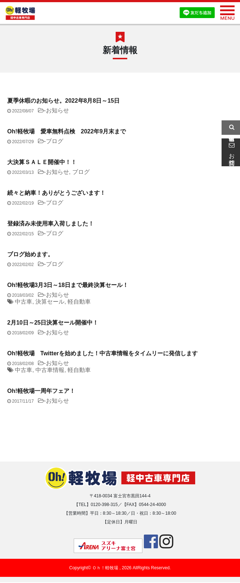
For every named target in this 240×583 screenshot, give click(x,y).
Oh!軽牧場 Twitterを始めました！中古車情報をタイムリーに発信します (102, 353)
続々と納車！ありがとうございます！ (56, 193)
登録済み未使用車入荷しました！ (50, 223)
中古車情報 (49, 370)
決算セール (49, 302)
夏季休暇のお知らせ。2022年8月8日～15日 (63, 101)
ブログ (54, 141)
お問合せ (231, 152)
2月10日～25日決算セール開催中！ (53, 323)
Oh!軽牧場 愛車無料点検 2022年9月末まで (66, 131)
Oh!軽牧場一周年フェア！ (41, 391)
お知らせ (57, 110)
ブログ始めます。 (30, 254)
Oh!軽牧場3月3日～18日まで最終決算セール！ (67, 285)
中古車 (23, 302)
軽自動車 (79, 302)
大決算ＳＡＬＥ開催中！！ (42, 162)
